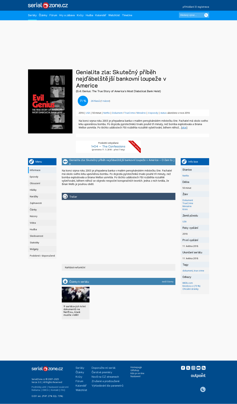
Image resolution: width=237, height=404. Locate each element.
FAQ (63, 390)
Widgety (34, 249)
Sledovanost (36, 235)
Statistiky (34, 242)
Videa (33, 222)
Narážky (34, 196)
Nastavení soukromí (58, 387)
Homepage (136, 367)
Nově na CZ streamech (105, 376)
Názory (33, 216)
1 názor (105, 100)
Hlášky (33, 189)
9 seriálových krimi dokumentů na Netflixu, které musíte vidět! (75, 310)
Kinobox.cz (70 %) (191, 285)
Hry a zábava (67, 15)
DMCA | (46, 390)
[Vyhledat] (206, 15)
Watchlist (114, 15)
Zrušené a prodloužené (105, 381)
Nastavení (135, 376)
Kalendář (100, 15)
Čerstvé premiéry (102, 372)
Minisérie (141, 112)
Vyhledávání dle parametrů (107, 385)
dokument (187, 270)
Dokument (117, 112)
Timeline (127, 15)
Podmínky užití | (40, 387)
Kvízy (80, 15)
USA (88, 112)
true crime (199, 270)
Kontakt (55, 390)
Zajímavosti (36, 203)
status (163, 112)
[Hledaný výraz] (194, 15)
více (184, 127)
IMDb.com (187, 282)
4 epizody (153, 112)
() (100, 100)
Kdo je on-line (137, 373)
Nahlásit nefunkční (75, 267)
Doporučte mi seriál (104, 367)
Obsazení (35, 183)
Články (43, 15)
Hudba (89, 15)
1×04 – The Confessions (108, 146)
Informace (35, 170)
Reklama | (37, 390)
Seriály (32, 15)
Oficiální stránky (190, 289)
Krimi (185, 209)
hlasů (95, 100)
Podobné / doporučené (42, 255)
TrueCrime (129, 112)
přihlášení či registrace (196, 6)
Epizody (34, 176)
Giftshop (134, 370)
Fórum (53, 15)
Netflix (106, 112)
